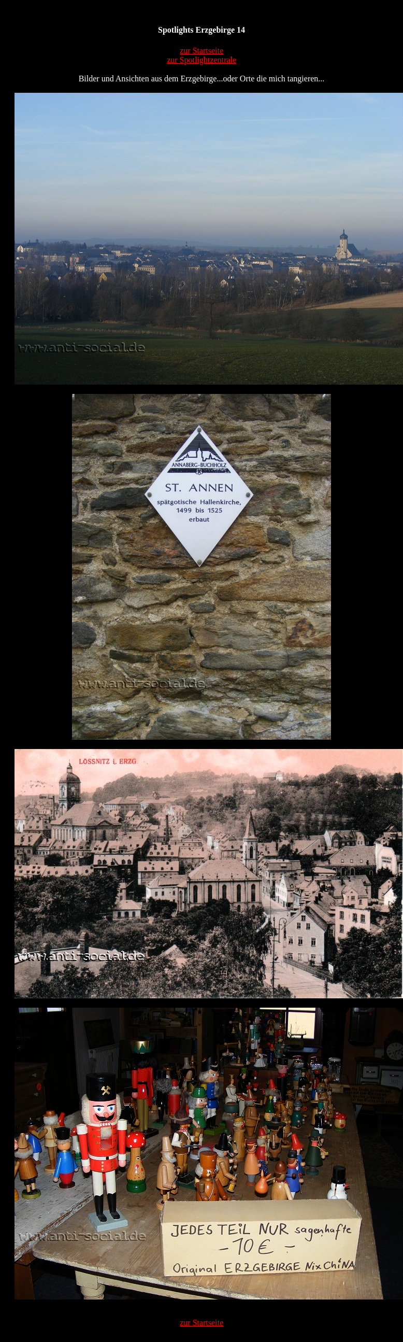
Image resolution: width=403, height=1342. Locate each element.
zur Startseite (201, 50)
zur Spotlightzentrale (201, 59)
